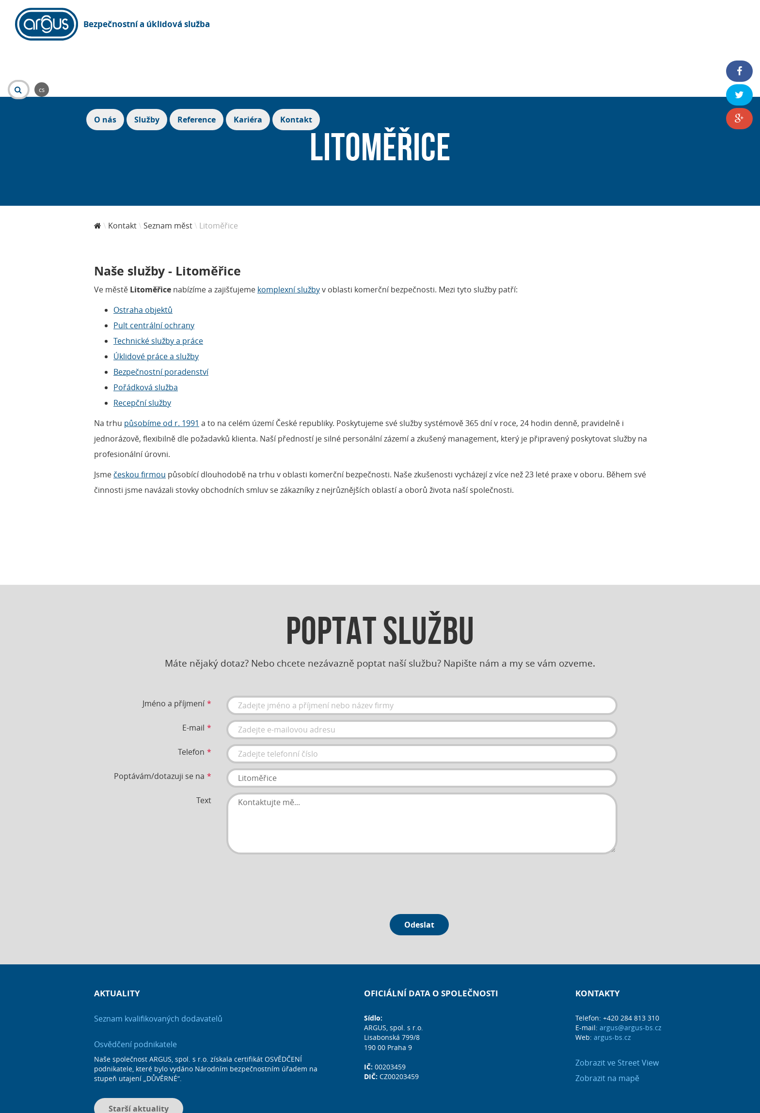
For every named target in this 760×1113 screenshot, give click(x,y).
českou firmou (139, 421)
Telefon (191, 699)
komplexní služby (288, 236)
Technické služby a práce (158, 288)
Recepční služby (142, 350)
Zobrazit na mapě (607, 1025)
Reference (627, 25)
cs (290, 24)
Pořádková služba (145, 334)
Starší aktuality (139, 1056)
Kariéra (678, 25)
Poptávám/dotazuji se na (159, 723)
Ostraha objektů (143, 257)
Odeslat (419, 872)
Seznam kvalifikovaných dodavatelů (158, 966)
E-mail (193, 675)
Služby (577, 25)
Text (203, 747)
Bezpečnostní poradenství (160, 319)
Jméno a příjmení (173, 650)
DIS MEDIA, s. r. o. (410, 1102)
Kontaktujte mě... (422, 771)
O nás (535, 25)
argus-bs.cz (612, 984)
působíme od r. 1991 (161, 370)
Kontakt (727, 25)
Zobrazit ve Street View (617, 1010)
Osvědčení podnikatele (135, 991)
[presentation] (300, 828)
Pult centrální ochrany (153, 272)
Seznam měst (167, 173)
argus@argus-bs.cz (631, 974)
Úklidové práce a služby (156, 303)
